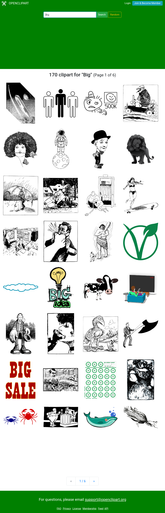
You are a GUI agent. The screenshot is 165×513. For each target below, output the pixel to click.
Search (102, 14)
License (76, 508)
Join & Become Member (147, 3)
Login (128, 3)
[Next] (93, 481)
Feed (100, 508)
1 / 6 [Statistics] (82, 481)
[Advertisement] (82, 43)
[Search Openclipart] (70, 15)
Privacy (67, 508)
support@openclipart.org (105, 499)
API (106, 508)
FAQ (59, 508)
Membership (89, 508)
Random (114, 14)
